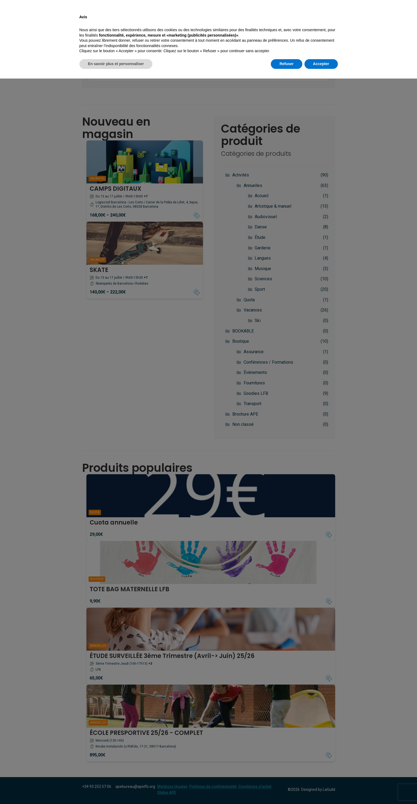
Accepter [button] (321, 789)
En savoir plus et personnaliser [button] (116, 789)
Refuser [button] (286, 789)
